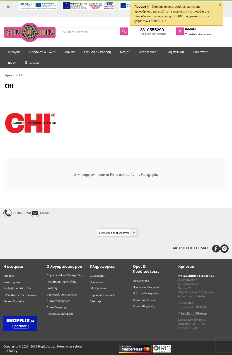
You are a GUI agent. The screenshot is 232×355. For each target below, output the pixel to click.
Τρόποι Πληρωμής (144, 306)
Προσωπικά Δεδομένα (59, 313)
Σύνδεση (51, 288)
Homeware (200, 52)
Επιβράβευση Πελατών (17, 288)
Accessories (147, 52)
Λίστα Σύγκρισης (56, 307)
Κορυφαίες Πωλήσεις (102, 295)
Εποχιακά (32, 62)
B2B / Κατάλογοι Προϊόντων (20, 295)
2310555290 (17, 213)
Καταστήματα (11, 282)
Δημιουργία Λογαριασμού (61, 294)
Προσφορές (96, 282)
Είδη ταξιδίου (174, 52)
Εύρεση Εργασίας (13, 301)
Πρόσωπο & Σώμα (42, 52)
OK (164, 21)
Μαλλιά (70, 52)
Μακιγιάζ (14, 52)
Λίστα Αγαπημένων (58, 301)
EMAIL (40, 213)
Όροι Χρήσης (141, 280)
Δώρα (12, 62)
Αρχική (9, 75)
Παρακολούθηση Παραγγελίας (64, 275)
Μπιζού (125, 52)
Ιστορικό (8, 275)
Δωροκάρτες (97, 275)
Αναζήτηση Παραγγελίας (61, 281)
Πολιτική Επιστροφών (146, 293)
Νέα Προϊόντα (98, 288)
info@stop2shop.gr (194, 313)
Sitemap (95, 301)
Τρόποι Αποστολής (144, 300)
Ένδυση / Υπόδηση (97, 52)
